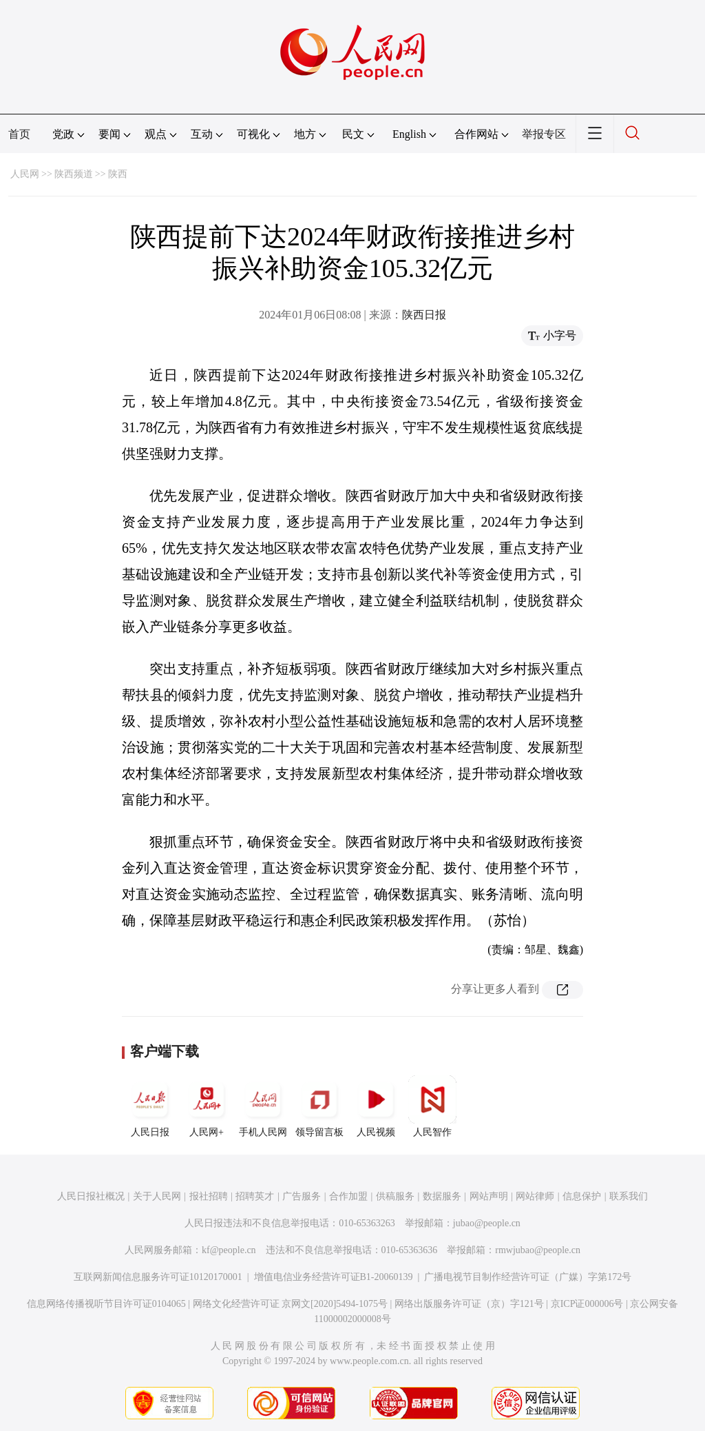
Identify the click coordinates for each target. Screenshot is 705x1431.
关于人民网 (157, 1196)
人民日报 (150, 1106)
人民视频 (376, 1106)
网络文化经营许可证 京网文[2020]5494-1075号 (290, 1304)
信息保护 (581, 1196)
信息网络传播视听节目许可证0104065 (106, 1304)
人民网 (24, 174)
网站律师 (535, 1196)
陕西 (117, 174)
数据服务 (442, 1196)
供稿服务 (395, 1196)
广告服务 (301, 1196)
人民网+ (206, 1106)
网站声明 (489, 1196)
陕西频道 (73, 174)
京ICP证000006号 (587, 1304)
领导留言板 (319, 1106)
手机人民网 (263, 1106)
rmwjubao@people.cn (537, 1250)
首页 (19, 134)
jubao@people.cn (486, 1223)
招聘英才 (254, 1196)
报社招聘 (208, 1196)
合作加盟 (348, 1196)
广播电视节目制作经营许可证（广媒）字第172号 (527, 1277)
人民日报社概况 (91, 1196)
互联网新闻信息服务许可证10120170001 (158, 1277)
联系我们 (628, 1196)
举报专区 (544, 134)
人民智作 (432, 1106)
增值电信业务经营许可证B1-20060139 (333, 1277)
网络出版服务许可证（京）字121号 (469, 1304)
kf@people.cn (229, 1250)
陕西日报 (424, 315)
